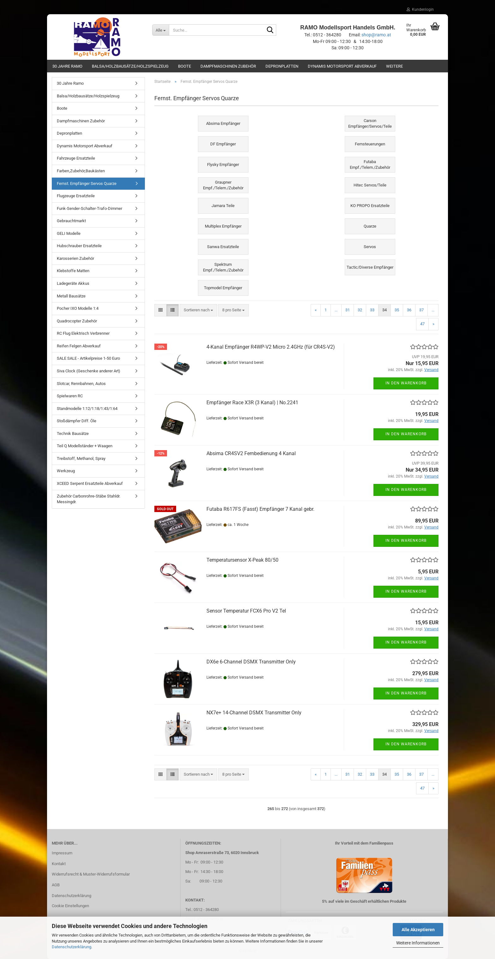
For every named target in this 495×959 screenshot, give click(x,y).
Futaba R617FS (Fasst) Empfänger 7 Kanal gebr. (260, 509)
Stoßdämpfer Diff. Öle (76, 420)
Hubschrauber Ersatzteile (79, 245)
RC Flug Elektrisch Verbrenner (83, 333)
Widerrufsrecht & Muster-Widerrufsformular (91, 874)
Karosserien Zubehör (75, 258)
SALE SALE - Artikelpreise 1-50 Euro (88, 358)
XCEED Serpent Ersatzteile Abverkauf (90, 483)
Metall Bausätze (71, 296)
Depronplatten (281, 66)
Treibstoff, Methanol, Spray (81, 458)
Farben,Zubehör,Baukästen (81, 170)
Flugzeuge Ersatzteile (76, 195)
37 (421, 310)
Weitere (394, 66)
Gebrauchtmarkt (71, 220)
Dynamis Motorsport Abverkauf (342, 66)
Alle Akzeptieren (418, 929)
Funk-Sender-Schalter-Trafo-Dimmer (89, 208)
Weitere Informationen (418, 942)
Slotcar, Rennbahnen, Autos (81, 383)
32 (360, 310)
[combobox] (198, 310)
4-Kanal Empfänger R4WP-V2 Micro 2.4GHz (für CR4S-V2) (270, 347)
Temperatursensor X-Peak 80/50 (242, 560)
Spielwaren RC (70, 396)
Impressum (62, 853)
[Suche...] (160, 30)
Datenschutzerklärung (71, 946)
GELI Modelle (69, 233)
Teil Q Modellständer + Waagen (84, 445)
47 (422, 323)
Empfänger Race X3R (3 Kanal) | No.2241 (252, 403)
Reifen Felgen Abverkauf (79, 346)
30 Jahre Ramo (67, 66)
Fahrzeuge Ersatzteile (76, 158)
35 (397, 310)
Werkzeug (66, 470)
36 (409, 310)
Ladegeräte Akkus (73, 283)
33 (372, 310)
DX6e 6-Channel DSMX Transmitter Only (251, 662)
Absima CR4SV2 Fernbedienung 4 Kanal (251, 453)
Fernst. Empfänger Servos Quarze (86, 183)
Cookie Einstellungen (70, 905)
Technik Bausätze (73, 433)
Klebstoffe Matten (73, 270)
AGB (56, 885)
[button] (160, 310)
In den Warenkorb (405, 383)
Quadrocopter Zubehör (77, 321)
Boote (184, 66)
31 (347, 310)
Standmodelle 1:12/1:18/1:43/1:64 (87, 408)
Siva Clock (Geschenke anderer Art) (88, 371)
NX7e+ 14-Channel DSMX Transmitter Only (253, 713)
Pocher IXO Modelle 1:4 (77, 308)
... (336, 310)
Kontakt (59, 863)
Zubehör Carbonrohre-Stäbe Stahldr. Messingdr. (88, 499)
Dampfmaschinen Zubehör (228, 66)
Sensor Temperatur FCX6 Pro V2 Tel (246, 611)
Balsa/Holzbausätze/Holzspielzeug (130, 66)
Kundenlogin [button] (420, 9)
